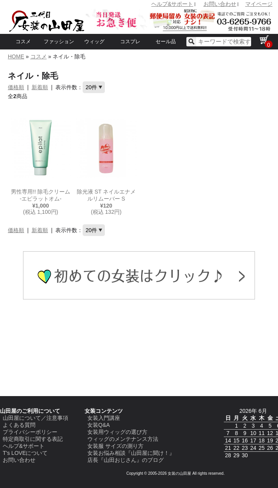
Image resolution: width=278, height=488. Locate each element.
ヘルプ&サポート (172, 4)
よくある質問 (19, 425)
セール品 (166, 41)
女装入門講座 (103, 418)
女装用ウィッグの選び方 (117, 432)
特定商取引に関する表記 (33, 439)
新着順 (40, 87)
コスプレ (130, 41)
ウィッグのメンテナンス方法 (122, 439)
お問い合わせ (220, 4)
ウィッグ (94, 41)
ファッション (59, 41)
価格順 (16, 87)
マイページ (259, 4)
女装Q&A (98, 425)
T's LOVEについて (25, 453)
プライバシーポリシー (30, 432)
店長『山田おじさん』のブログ (125, 460)
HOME (16, 56)
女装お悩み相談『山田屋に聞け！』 (131, 453)
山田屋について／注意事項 (35, 418)
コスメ (23, 41)
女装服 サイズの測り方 (115, 446)
